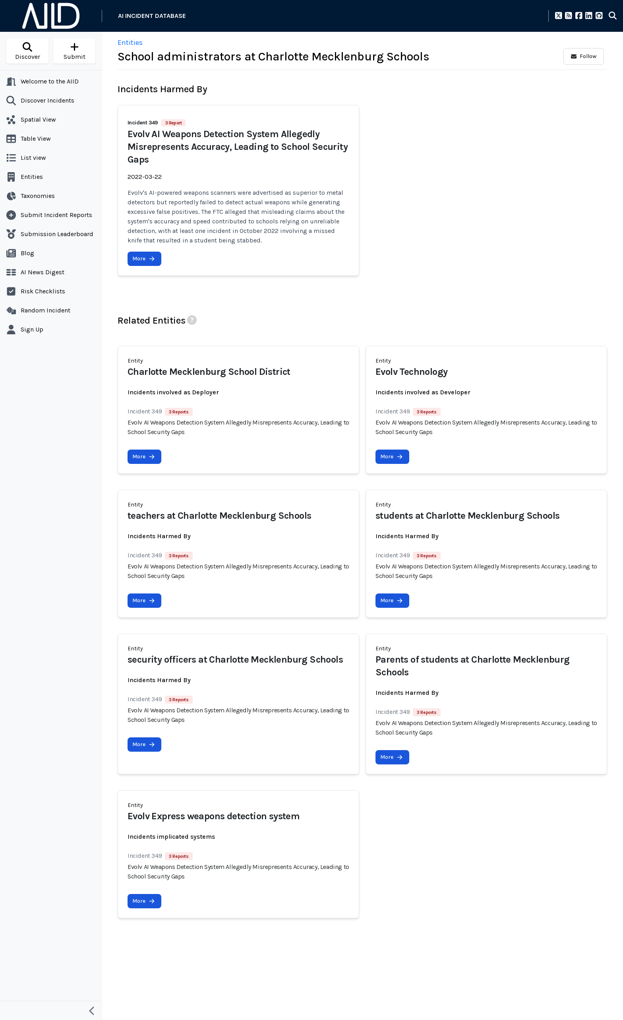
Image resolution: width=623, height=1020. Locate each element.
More (143, 258)
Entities (130, 42)
